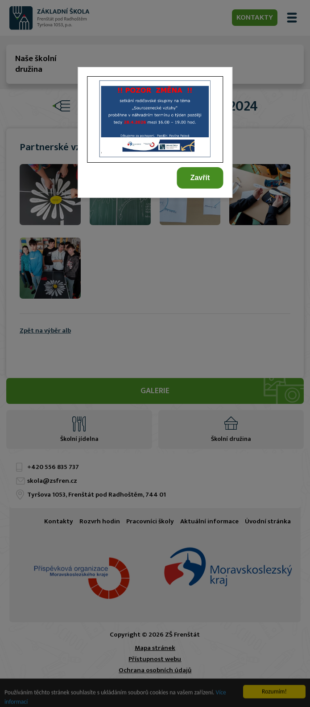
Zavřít (200, 177)
